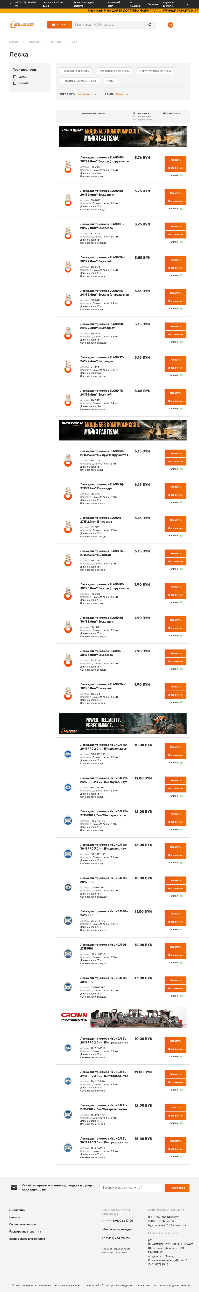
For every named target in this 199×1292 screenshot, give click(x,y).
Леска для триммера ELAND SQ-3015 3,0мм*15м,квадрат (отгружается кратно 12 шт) (102, 620)
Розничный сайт (113, 4)
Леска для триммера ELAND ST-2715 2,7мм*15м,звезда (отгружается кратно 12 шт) (102, 520)
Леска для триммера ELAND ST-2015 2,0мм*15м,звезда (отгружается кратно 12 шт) (102, 227)
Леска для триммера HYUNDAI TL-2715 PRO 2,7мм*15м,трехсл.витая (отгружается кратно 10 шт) (103, 1108)
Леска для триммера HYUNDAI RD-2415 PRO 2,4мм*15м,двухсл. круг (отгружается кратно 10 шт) (104, 780)
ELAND (22, 77)
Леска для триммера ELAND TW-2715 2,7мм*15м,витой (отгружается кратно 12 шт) (102, 553)
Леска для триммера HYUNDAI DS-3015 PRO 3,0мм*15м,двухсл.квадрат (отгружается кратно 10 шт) (104, 980)
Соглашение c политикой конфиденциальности (163, 1285)
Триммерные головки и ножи (80, 81)
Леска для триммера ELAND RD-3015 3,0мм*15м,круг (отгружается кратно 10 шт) (104, 587)
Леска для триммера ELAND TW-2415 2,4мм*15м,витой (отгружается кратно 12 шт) (102, 393)
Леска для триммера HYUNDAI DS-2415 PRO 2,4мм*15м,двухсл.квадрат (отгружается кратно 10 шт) (104, 914)
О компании (135, 4)
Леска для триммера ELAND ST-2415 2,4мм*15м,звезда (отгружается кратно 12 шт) (102, 360)
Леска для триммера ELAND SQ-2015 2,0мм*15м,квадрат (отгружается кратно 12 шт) (102, 193)
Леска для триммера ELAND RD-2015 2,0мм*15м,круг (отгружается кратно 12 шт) (104, 160)
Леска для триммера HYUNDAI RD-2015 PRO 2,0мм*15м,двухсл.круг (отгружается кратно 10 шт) (104, 747)
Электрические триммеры (114, 71)
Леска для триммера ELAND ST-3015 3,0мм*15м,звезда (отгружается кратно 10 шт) (102, 653)
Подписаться (177, 1187)
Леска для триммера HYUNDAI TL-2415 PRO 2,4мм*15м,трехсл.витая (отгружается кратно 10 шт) (104, 1074)
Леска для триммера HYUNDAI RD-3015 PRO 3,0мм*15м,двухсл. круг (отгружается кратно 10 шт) (104, 847)
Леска (110, 81)
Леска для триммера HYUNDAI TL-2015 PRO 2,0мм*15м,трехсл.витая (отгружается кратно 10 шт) (104, 1041)
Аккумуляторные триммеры (156, 71)
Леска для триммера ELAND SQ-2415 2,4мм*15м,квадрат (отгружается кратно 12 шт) (102, 326)
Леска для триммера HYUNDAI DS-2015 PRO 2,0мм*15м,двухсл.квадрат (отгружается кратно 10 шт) (104, 880)
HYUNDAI (24, 83)
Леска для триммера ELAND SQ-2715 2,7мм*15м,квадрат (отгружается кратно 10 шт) (102, 487)
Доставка (153, 4)
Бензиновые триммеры (76, 71)
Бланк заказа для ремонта (83, 4)
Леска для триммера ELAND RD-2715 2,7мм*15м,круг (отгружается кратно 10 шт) (104, 454)
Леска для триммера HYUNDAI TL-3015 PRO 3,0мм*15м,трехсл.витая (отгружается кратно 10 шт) (104, 1141)
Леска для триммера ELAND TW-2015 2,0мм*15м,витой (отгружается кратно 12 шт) (102, 260)
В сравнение (175, 168)
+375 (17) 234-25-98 (116, 1238)
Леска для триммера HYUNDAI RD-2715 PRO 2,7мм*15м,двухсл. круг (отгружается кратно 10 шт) (104, 814)
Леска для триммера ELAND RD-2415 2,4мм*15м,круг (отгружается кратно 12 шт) (104, 293)
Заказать (175, 159)
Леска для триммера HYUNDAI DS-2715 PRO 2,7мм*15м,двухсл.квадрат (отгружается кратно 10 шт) (104, 947)
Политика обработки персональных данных (109, 1285)
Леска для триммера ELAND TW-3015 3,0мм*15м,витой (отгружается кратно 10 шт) (102, 687)
